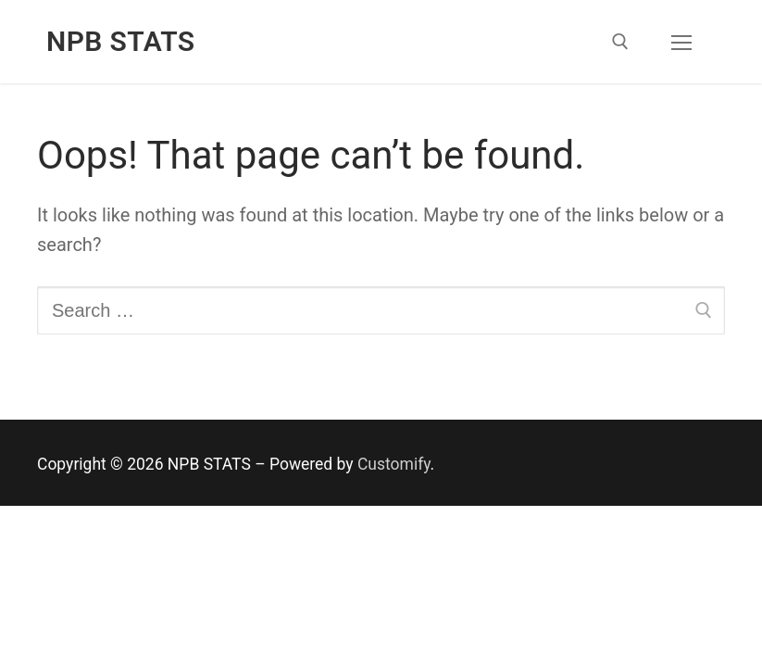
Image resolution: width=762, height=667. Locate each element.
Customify (394, 464)
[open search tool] (620, 41)
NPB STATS (120, 41)
